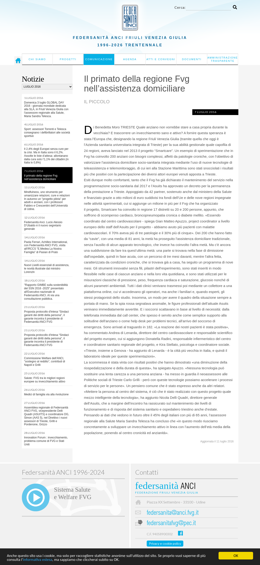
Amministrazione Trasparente (222, 59)
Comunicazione (99, 59)
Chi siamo (37, 59)
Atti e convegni (160, 59)
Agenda (130, 59)
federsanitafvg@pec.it (171, 523)
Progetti (68, 59)
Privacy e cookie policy (165, 543)
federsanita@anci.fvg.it (173, 513)
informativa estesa (37, 560)
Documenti (192, 59)
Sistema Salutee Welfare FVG (72, 493)
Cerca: (179, 7)
